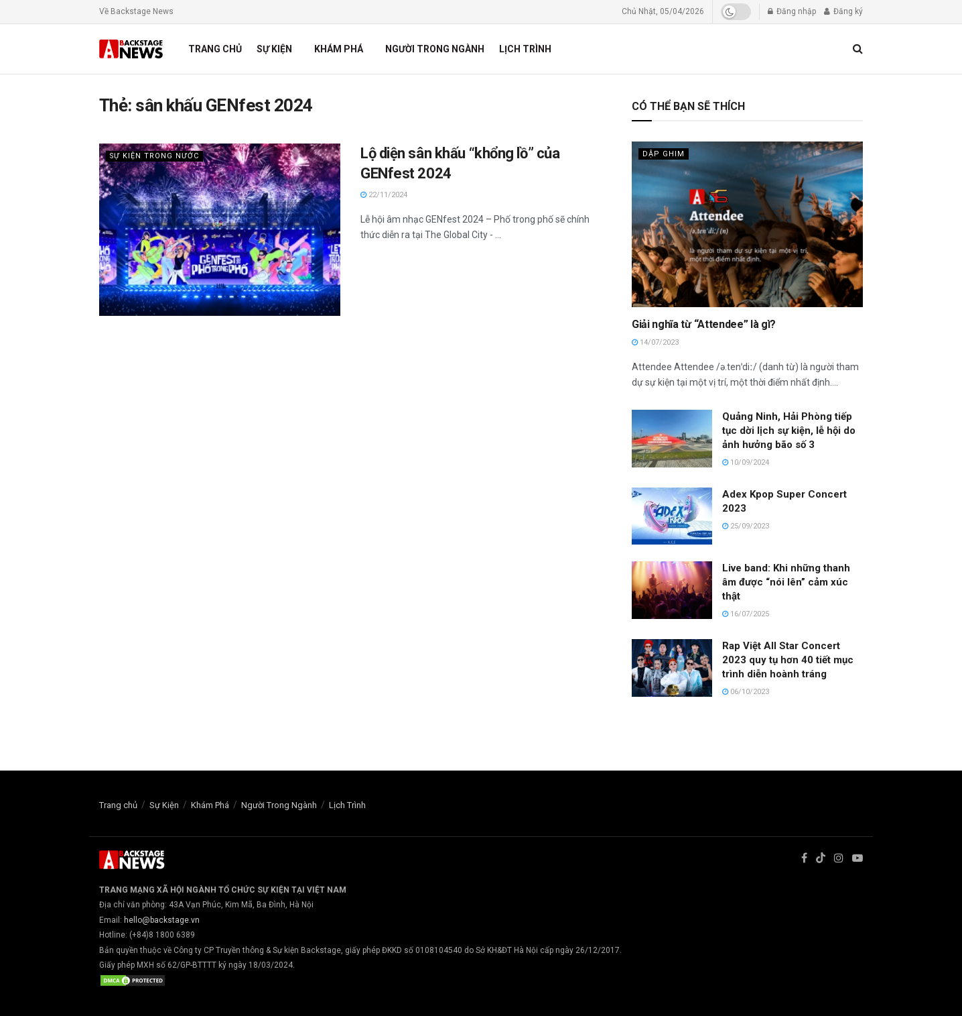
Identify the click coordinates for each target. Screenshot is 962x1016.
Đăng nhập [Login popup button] (792, 11)
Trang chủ (215, 49)
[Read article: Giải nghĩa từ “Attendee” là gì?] (747, 224)
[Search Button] (858, 49)
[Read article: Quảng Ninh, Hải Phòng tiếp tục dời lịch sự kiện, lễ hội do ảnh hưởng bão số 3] (672, 438)
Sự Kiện (274, 49)
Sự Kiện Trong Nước (155, 156)
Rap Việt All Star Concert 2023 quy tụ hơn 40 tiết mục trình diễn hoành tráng (787, 660)
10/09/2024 (745, 462)
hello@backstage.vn (162, 920)
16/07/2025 (745, 614)
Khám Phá (338, 49)
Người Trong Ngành (434, 49)
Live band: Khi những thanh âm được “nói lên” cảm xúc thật (786, 582)
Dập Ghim (663, 154)
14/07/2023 (655, 342)
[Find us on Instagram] (838, 858)
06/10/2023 (745, 691)
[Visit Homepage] (132, 49)
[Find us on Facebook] (804, 858)
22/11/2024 (383, 194)
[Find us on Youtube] (857, 858)
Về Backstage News (136, 11)
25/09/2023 (745, 526)
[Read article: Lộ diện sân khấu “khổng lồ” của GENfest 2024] (219, 230)
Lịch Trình (525, 49)
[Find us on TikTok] (820, 858)
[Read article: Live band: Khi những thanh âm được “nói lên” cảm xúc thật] (672, 590)
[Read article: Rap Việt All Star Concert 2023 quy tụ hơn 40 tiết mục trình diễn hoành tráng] (672, 668)
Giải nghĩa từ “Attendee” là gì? (704, 324)
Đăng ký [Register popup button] (843, 11)
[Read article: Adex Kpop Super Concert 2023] (672, 516)
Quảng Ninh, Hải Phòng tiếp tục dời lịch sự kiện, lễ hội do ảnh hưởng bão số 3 (788, 430)
